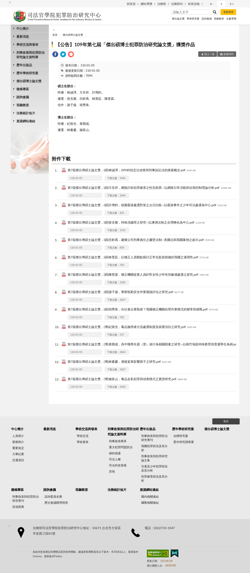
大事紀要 (18, 454)
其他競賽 (18, 506)
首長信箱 (194, 3)
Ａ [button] (221, 3)
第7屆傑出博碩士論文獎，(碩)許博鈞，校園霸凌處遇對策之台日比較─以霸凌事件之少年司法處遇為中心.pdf (147, 205)
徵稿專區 (22, 89)
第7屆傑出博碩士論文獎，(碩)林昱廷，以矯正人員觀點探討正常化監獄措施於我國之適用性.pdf (138, 257)
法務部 (161, 3)
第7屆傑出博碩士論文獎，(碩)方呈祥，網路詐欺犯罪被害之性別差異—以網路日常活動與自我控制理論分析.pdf (149, 188)
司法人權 (115, 459)
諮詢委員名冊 (53, 496)
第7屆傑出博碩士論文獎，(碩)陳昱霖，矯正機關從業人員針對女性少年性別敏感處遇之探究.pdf (138, 275)
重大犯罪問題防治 (120, 447)
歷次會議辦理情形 (56, 502)
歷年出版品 (24, 65)
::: (10, 2)
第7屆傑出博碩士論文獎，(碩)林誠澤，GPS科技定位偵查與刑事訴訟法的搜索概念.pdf (132, 170)
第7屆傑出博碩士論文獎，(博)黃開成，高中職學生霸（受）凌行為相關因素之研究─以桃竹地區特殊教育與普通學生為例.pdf (158, 344)
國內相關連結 (150, 496)
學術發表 (82, 442)
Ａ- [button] (211, 3)
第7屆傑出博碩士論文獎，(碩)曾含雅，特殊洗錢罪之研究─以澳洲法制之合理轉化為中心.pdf (136, 222)
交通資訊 (18, 460)
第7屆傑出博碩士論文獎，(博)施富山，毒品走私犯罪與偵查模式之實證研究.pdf (127, 379)
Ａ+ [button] (231, 3)
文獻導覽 (231, 18)
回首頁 (131, 3)
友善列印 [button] (228, 54)
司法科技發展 (118, 465)
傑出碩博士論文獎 (28, 81)
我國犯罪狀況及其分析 (154, 448)
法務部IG (177, 3)
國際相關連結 (150, 502)
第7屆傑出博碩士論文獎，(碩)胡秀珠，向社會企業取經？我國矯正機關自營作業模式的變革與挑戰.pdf (143, 309)
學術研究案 (193, 18)
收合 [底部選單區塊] (226, 421)
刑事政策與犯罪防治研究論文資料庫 (30, 55)
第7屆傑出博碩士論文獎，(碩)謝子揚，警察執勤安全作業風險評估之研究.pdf (126, 292)
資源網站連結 (25, 121)
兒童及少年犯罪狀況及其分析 (154, 468)
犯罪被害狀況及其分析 (154, 478)
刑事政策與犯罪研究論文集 (154, 458)
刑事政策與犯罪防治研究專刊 (154, 438)
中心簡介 (22, 28)
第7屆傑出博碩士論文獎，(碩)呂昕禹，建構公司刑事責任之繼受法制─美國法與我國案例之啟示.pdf (141, 240)
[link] (55, 54)
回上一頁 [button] (209, 54)
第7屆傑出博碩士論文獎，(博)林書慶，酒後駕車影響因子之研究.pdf (119, 362)
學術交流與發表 (27, 44)
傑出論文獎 (178, 18)
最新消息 (22, 36)
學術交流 (82, 436)
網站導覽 (146, 3)
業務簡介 (18, 442)
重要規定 (18, 448)
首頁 (54, 34)
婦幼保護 (115, 453)
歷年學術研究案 (27, 73)
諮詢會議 (207, 18)
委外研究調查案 (183, 442)
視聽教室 (219, 18)
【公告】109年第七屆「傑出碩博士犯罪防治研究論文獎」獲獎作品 (125, 44)
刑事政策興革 (118, 441)
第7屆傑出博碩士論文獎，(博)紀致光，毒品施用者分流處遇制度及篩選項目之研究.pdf (132, 327)
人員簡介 (18, 436)
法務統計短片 (25, 113)
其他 (112, 471)
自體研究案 (180, 436)
